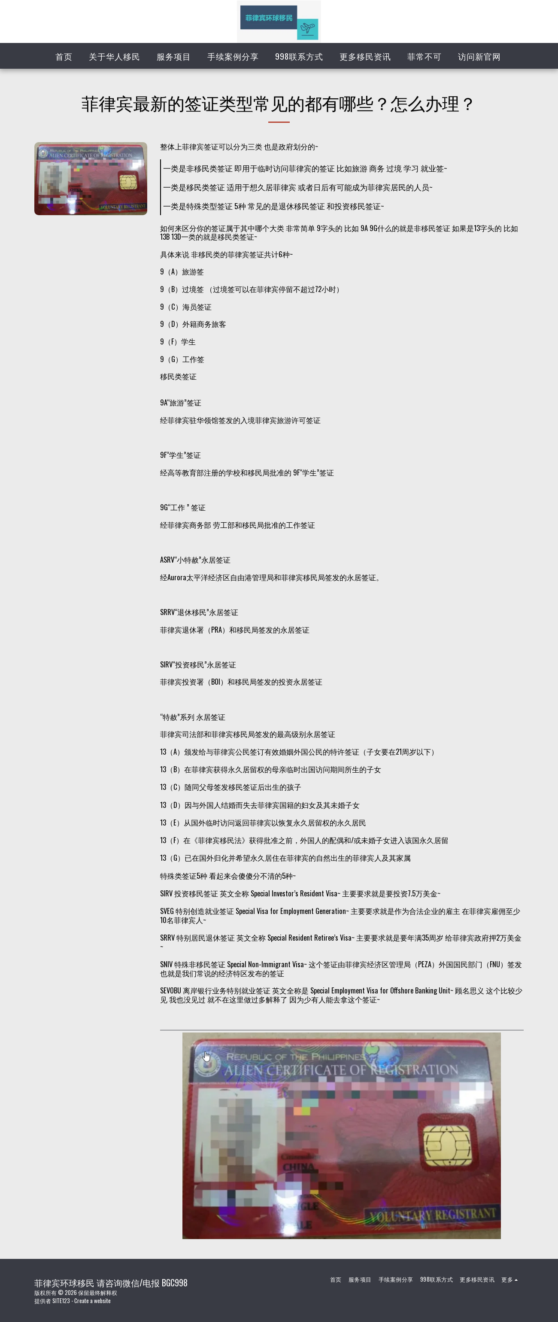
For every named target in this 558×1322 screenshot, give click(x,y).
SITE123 (61, 1300)
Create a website (92, 1300)
